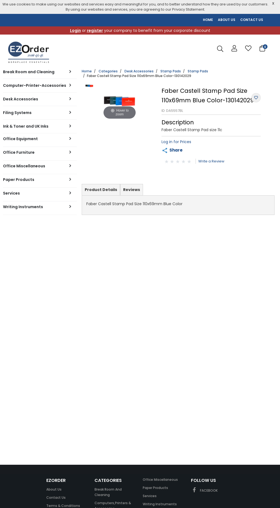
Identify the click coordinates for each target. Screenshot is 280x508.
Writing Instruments (160, 504)
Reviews (131, 189)
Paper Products (155, 487)
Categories (108, 71)
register (95, 30)
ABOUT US (226, 19)
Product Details (100, 191)
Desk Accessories (139, 71)
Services (150, 496)
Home (87, 71)
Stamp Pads (170, 71)
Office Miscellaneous (160, 479)
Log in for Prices (176, 141)
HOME (208, 19)
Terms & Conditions (63, 505)
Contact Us (56, 497)
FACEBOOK (204, 490)
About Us (54, 489)
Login (75, 30)
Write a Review (211, 161)
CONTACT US (251, 19)
